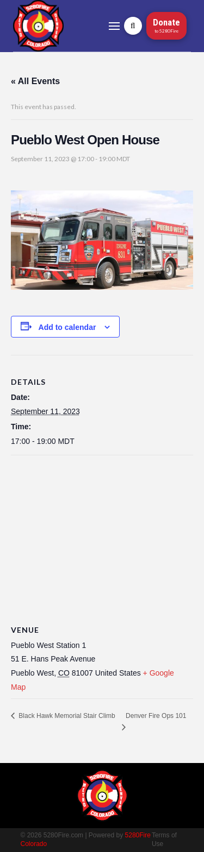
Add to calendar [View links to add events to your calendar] (67, 327)
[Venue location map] (102, 533)
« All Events (35, 81)
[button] (114, 26)
